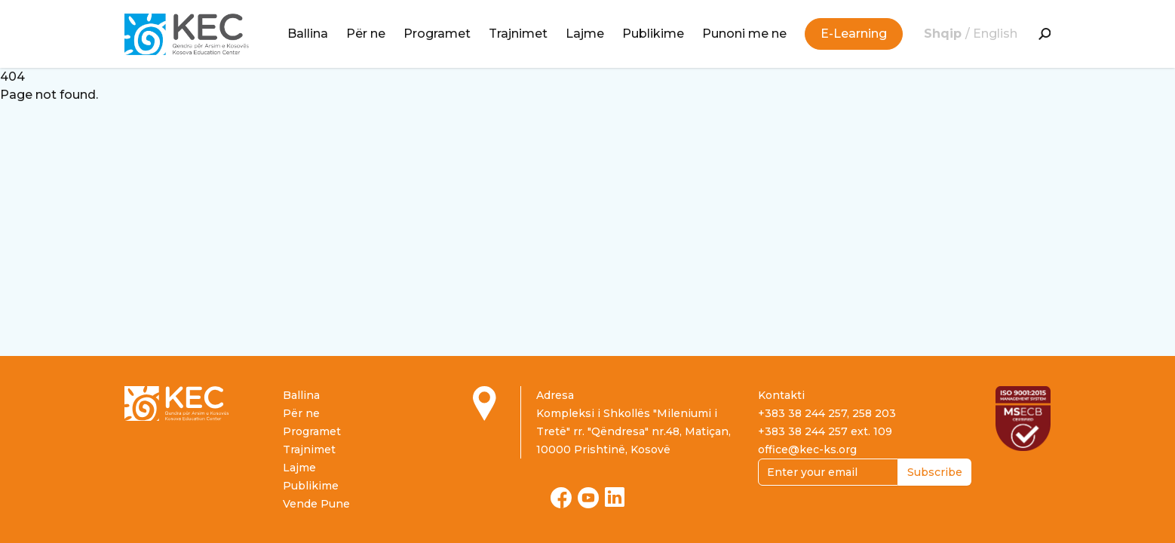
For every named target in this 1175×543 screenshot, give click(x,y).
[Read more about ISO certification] (1023, 418)
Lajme (585, 33)
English (995, 33)
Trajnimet (518, 33)
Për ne (365, 33)
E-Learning (854, 33)
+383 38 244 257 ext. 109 (825, 431)
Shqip (944, 33)
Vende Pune (316, 504)
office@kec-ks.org (807, 449)
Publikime (653, 33)
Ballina (307, 33)
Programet (437, 33)
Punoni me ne (744, 33)
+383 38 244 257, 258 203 (827, 413)
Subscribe (934, 472)
